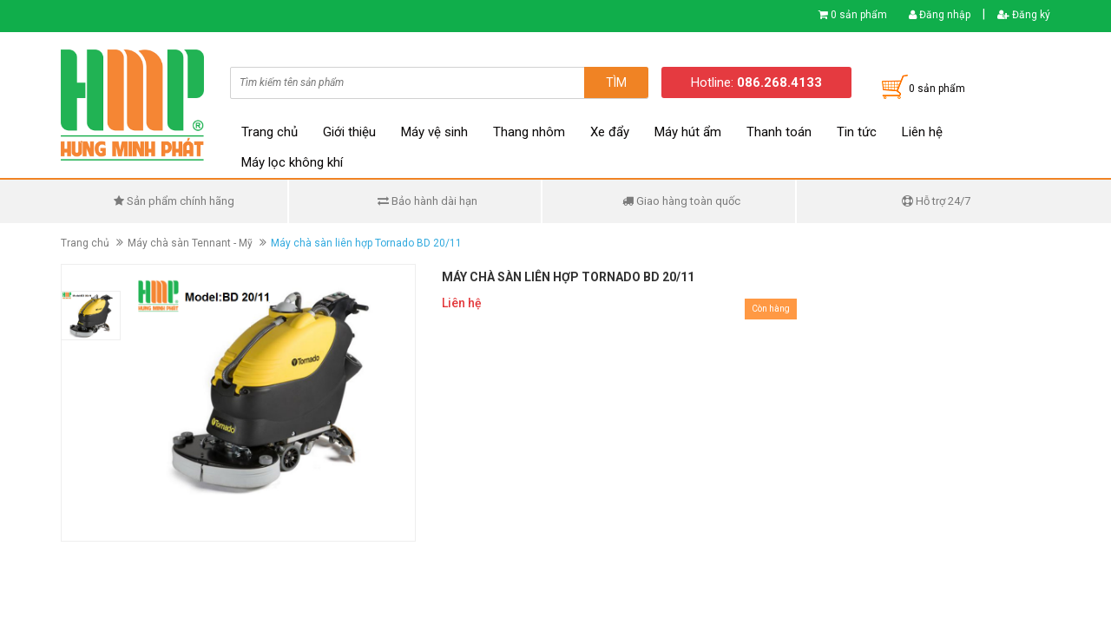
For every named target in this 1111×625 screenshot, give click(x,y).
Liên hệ (922, 132)
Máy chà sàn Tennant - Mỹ (190, 243)
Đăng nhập (939, 15)
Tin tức (857, 132)
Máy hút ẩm (687, 132)
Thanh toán (779, 132)
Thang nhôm (529, 132)
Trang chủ (269, 132)
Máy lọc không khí (292, 162)
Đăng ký (1023, 15)
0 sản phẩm (859, 15)
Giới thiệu (349, 132)
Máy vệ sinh (434, 132)
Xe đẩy (609, 132)
